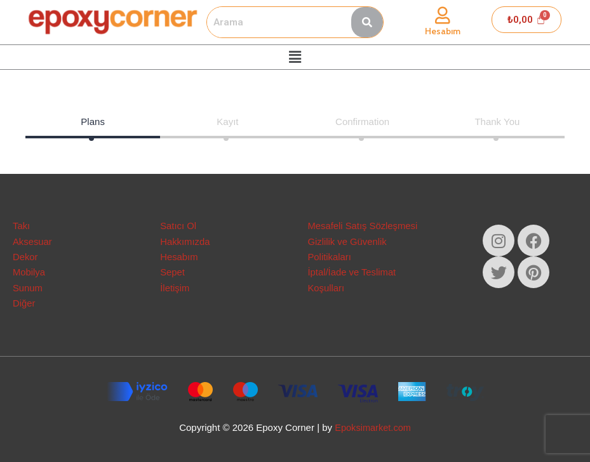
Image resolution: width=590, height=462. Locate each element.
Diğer (24, 303)
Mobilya (29, 272)
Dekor (25, 256)
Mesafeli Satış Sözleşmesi (363, 224)
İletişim (175, 287)
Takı (21, 224)
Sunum (28, 287)
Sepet (172, 272)
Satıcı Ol (178, 224)
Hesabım (442, 31)
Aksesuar (33, 240)
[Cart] (526, 19)
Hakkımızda (185, 240)
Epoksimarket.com (372, 427)
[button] (294, 57)
